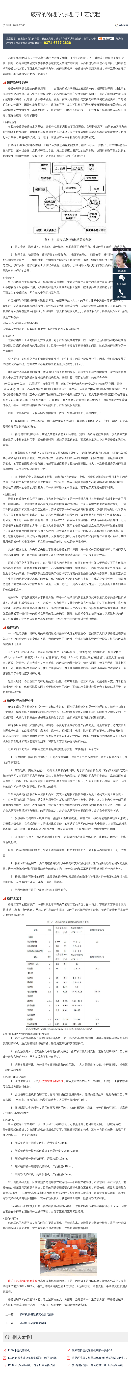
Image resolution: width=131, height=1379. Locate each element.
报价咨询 (121, 280)
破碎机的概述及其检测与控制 (37, 1314)
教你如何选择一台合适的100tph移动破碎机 (97, 1365)
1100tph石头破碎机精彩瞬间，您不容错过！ (34, 1357)
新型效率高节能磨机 (51, 1081)
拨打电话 (121, 293)
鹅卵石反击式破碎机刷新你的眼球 (92, 1350)
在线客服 (122, 260)
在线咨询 (107, 38)
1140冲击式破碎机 (19, 1350)
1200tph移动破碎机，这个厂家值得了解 (31, 1365)
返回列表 (123, 25)
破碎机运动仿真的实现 (33, 1323)
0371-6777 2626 (57, 43)
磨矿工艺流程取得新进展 (23, 1280)
